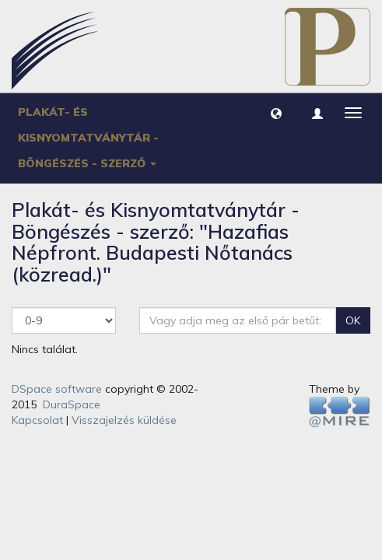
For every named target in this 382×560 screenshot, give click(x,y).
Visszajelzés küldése (124, 420)
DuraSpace (71, 404)
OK (352, 320)
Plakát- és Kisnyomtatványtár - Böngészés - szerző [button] (88, 137)
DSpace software (57, 389)
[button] (276, 113)
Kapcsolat (37, 420)
